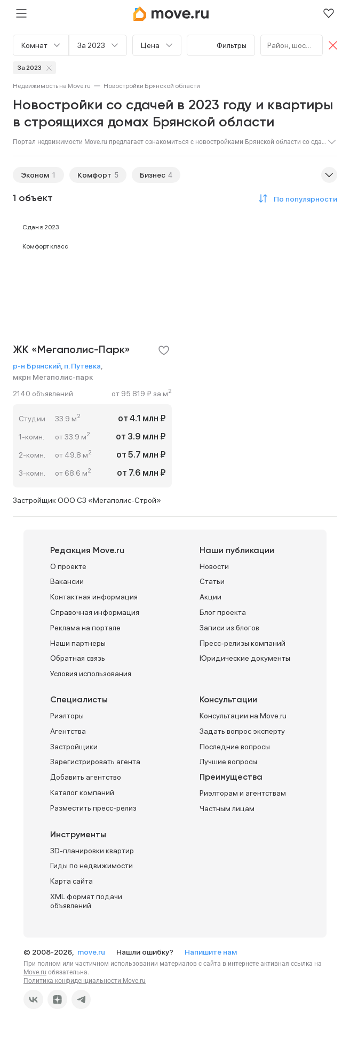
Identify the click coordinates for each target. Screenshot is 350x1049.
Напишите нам (211, 952)
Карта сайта (71, 881)
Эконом (35, 175)
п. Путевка (82, 366)
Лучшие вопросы (228, 761)
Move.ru (34, 972)
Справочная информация (94, 612)
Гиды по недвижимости (91, 865)
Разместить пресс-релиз (93, 808)
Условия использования (90, 673)
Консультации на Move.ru (243, 715)
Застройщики (74, 746)
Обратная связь (77, 658)
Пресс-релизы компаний (242, 643)
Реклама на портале (85, 627)
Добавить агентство (85, 777)
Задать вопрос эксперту (242, 731)
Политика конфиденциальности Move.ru (84, 980)
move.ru (92, 952)
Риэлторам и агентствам (243, 793)
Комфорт (94, 175)
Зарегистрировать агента (95, 761)
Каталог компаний (82, 792)
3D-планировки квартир (92, 850)
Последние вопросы (235, 746)
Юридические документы (245, 658)
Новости (214, 566)
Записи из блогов (229, 627)
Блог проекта (223, 612)
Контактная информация (94, 596)
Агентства (68, 731)
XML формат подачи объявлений (86, 901)
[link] (52, 86)
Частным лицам (227, 808)
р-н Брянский (37, 366)
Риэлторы (67, 715)
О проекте (68, 566)
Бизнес (152, 175)
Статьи (212, 581)
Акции (210, 596)
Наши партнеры (78, 643)
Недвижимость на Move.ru (52, 86)
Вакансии (67, 581)
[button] (296, 198)
